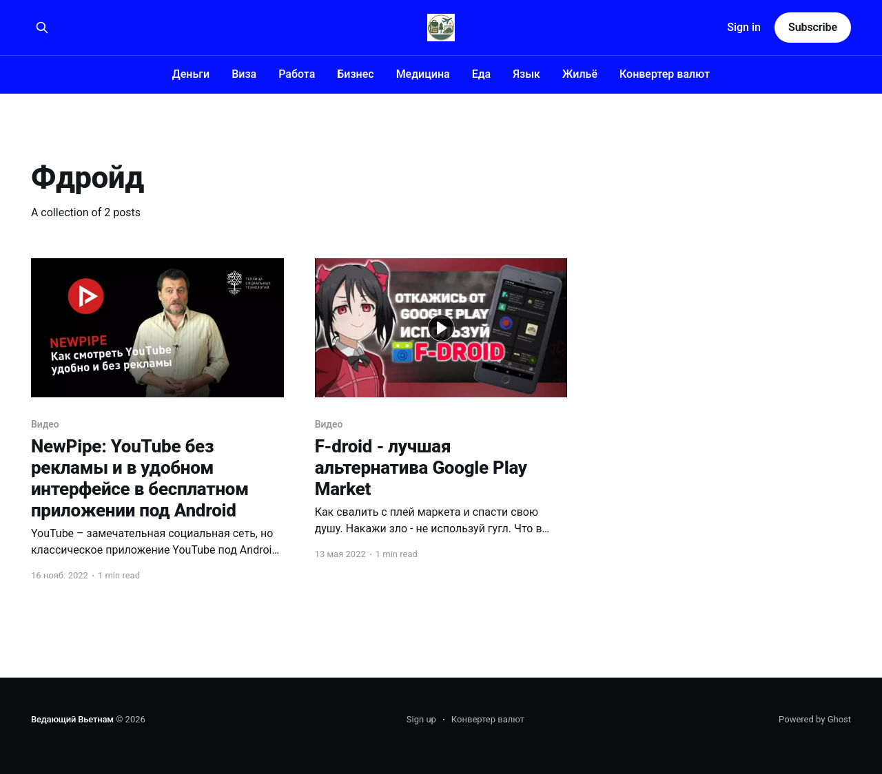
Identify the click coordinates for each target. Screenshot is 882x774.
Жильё (579, 74)
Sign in (744, 27)
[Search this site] (42, 28)
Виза (244, 74)
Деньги (190, 74)
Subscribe (812, 27)
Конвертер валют (664, 74)
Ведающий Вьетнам (72, 719)
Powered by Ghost (815, 719)
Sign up (421, 719)
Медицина (423, 74)
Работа (296, 74)
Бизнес (355, 74)
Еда (481, 74)
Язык (526, 74)
